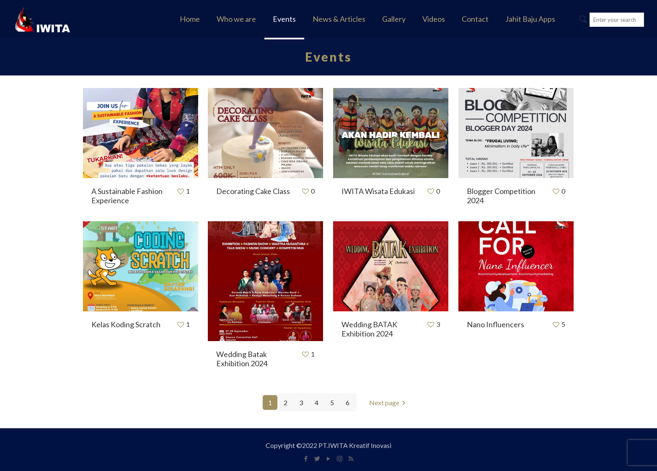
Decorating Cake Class (253, 191)
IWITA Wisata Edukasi (378, 191)
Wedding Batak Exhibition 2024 (241, 358)
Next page (389, 402)
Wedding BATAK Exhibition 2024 (369, 329)
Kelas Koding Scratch (125, 324)
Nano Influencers (495, 324)
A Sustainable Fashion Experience (127, 195)
